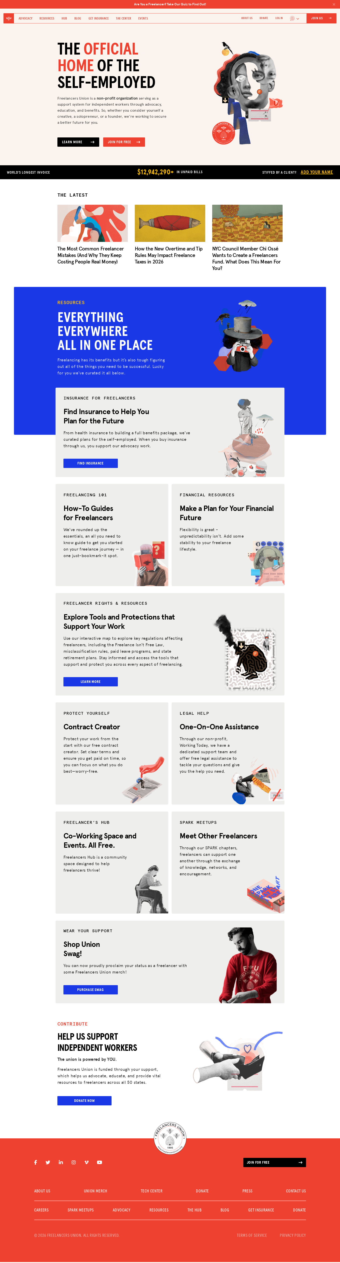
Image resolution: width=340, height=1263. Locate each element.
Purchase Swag (93, 990)
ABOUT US (246, 18)
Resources (47, 18)
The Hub (195, 1211)
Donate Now (84, 1102)
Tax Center (123, 18)
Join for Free (124, 142)
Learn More (78, 142)
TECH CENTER (151, 1192)
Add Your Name (317, 172)
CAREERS (41, 1211)
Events (143, 18)
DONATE (264, 18)
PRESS (247, 1192)
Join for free (275, 1163)
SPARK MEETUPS (81, 1211)
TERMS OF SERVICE (252, 1236)
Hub (64, 18)
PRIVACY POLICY (293, 1236)
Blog (77, 18)
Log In (279, 18)
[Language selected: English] (294, 18)
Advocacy (25, 18)
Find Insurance (94, 463)
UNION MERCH (95, 1192)
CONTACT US (296, 1192)
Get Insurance (99, 18)
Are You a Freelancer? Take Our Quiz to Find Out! (235, 4)
